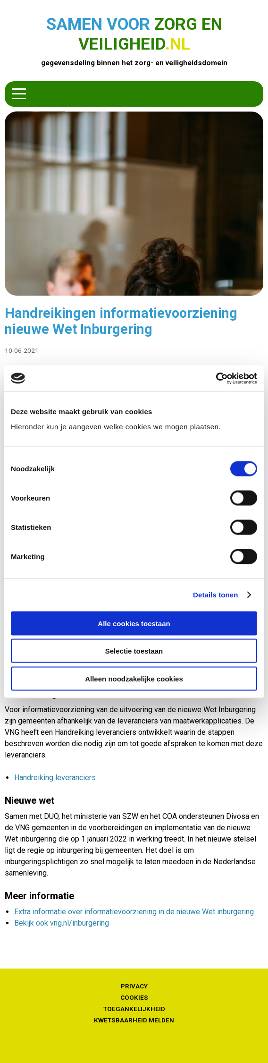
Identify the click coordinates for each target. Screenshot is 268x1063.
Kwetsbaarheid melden (134, 1020)
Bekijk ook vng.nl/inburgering (61, 922)
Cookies (134, 997)
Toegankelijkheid (134, 1008)
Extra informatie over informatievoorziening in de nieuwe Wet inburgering (134, 911)
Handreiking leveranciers (55, 777)
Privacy (134, 986)
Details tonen (215, 595)
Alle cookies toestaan (134, 623)
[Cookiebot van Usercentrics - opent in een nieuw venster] (216, 378)
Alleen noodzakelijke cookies (134, 678)
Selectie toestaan (134, 651)
